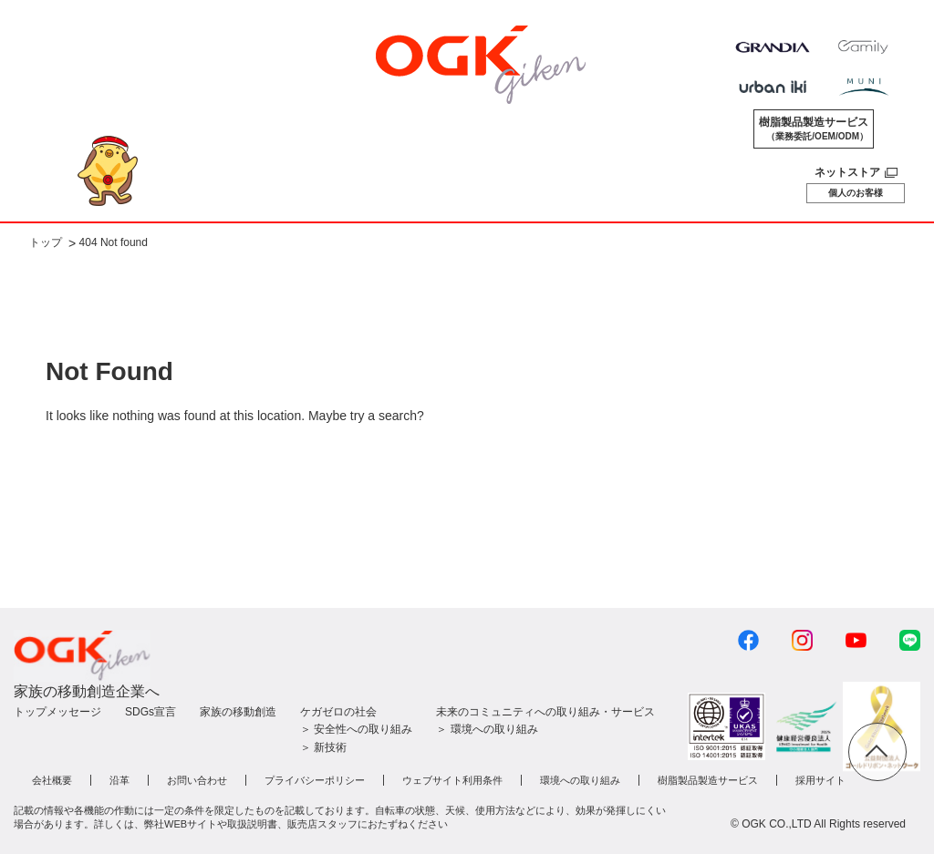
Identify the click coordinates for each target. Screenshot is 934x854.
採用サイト (820, 780)
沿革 (119, 780)
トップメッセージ (57, 711)
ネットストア (847, 172)
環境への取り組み (580, 780)
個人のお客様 (855, 193)
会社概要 (52, 780)
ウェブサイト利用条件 (452, 780)
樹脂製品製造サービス (813, 129)
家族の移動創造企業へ (87, 691)
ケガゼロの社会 (338, 711)
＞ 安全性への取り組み (356, 729)
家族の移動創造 (238, 711)
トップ (45, 243)
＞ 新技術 (323, 747)
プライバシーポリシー (315, 780)
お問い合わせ (197, 780)
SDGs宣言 (150, 711)
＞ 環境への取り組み (486, 729)
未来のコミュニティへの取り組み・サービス (545, 711)
